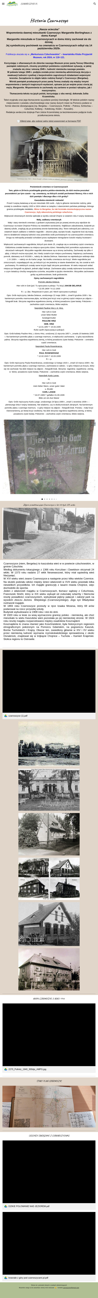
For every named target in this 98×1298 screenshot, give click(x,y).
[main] (49, 20)
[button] (3, 3)
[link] (49, 684)
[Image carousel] (49, 460)
